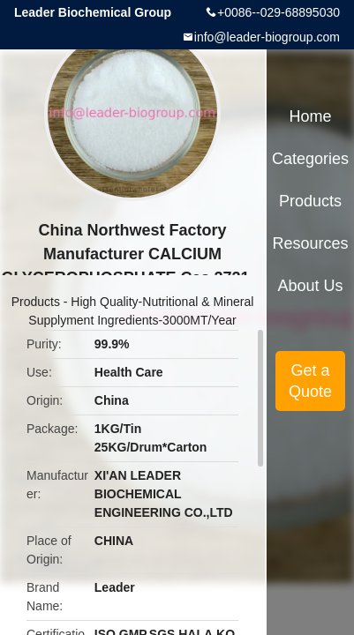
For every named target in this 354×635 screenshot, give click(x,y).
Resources (311, 243)
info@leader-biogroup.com (267, 37)
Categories (310, 159)
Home (311, 116)
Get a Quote (310, 381)
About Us (310, 286)
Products (35, 302)
